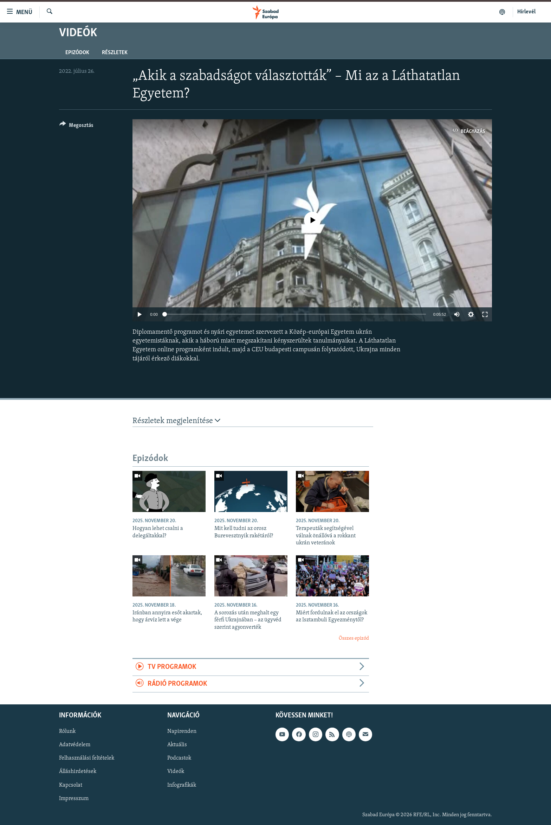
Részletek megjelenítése (176, 420)
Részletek (115, 53)
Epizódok (77, 53)
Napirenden (181, 732)
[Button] (76, 126)
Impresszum (74, 798)
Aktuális (177, 745)
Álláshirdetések (77, 772)
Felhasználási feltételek (86, 758)
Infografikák (181, 785)
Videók (175, 772)
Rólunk (67, 732)
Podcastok (179, 758)
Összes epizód (354, 638)
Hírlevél (526, 12)
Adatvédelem (74, 745)
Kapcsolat (70, 785)
